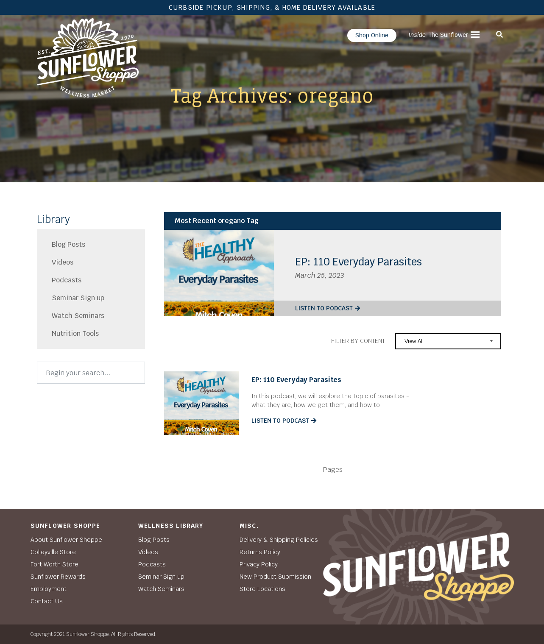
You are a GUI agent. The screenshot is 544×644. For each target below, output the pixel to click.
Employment (49, 589)
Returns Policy (260, 552)
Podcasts (66, 280)
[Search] (91, 373)
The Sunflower (438, 35)
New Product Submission (275, 576)
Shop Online (371, 35)
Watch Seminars (78, 315)
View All (414, 341)
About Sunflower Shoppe (66, 540)
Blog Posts (68, 244)
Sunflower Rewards (58, 576)
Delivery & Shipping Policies (279, 540)
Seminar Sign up (78, 297)
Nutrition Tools (75, 333)
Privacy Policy (259, 564)
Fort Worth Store (54, 564)
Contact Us (47, 601)
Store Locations (262, 589)
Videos (62, 262)
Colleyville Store (53, 552)
